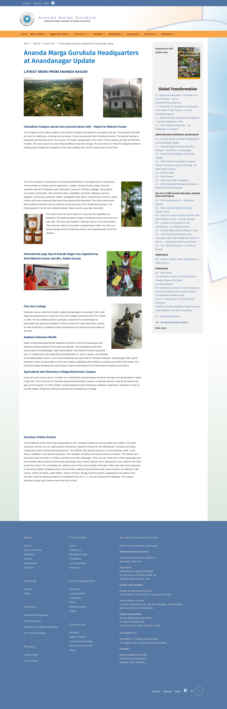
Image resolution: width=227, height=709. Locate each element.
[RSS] (191, 691)
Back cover (160, 328)
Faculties (97, 33)
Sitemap (28, 589)
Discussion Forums (78, 554)
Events (72, 545)
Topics (27, 593)
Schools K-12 (80, 33)
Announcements (77, 593)
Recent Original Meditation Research (179, 184)
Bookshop (74, 632)
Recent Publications (171, 316)
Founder (28, 559)
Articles (72, 611)
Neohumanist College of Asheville (40, 627)
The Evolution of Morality (173, 125)
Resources (149, 33)
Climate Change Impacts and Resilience (179, 117)
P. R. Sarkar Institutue (35, 633)
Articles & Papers (77, 637)
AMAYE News (167, 172)
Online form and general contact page (138, 545)
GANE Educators (32, 621)
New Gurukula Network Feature (177, 208)
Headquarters (30, 563)
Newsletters (114, 33)
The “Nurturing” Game (171, 245)
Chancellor (29, 567)
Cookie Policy (31, 654)
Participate (132, 33)
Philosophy (29, 554)
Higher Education (59, 33)
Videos (72, 650)
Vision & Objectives (33, 550)
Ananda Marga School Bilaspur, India (179, 230)
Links (46, 3)
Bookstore (166, 33)
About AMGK (37, 33)
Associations (75, 559)
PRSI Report (167, 176)
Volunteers (74, 567)
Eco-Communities (77, 563)
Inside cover (161, 52)
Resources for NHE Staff (81, 646)
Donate (37, 3)
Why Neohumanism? (171, 200)
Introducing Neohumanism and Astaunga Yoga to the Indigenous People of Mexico (177, 238)
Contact (27, 3)
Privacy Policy (31, 660)
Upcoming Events (77, 607)
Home (24, 33)
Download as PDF (164, 48)
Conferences (75, 550)
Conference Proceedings (81, 641)
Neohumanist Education (36, 615)
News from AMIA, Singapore (175, 180)
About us (28, 545)
